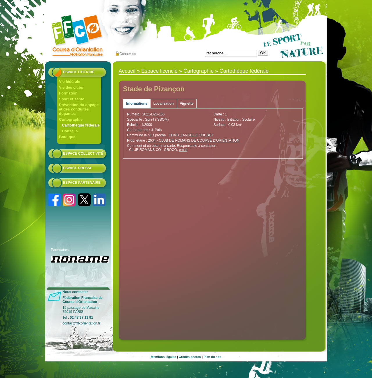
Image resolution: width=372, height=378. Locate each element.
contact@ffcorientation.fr (81, 323)
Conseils (70, 131)
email (183, 150)
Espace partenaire (82, 183)
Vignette (187, 103)
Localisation (163, 103)
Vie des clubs (71, 87)
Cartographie (71, 119)
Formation (68, 93)
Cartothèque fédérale (81, 125)
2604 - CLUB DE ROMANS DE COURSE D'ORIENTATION (193, 140)
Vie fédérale (69, 81)
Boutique (67, 137)
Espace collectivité (83, 153)
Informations (136, 103)
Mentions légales (163, 357)
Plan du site (212, 357)
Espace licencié (78, 72)
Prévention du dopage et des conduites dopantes (79, 109)
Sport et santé (71, 99)
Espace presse (77, 168)
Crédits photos (190, 357)
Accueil (127, 71)
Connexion (127, 54)
